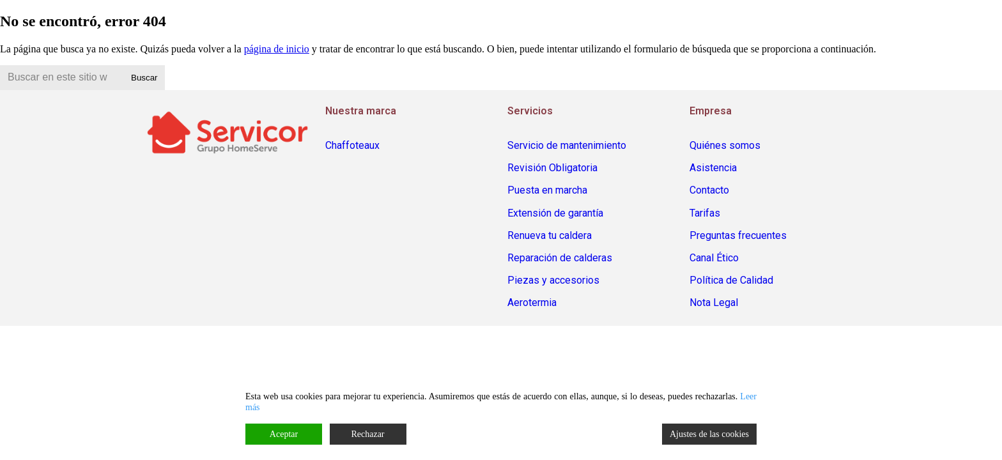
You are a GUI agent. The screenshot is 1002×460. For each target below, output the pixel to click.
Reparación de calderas (559, 258)
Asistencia (713, 168)
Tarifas (705, 213)
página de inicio (276, 48)
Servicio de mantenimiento (566, 145)
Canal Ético (714, 258)
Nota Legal (714, 302)
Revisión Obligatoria (552, 168)
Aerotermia (532, 302)
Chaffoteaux (352, 145)
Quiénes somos (725, 145)
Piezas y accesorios (553, 280)
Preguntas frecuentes (738, 235)
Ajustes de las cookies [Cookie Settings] (709, 434)
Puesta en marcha (547, 190)
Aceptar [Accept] (284, 434)
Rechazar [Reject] (367, 434)
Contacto (709, 190)
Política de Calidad (731, 280)
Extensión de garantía (555, 213)
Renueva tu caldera (549, 235)
